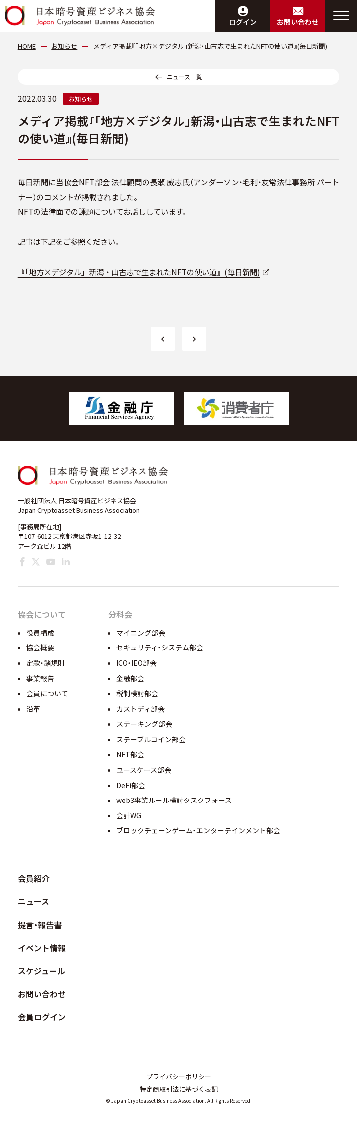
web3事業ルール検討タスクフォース (174, 800)
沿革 (33, 709)
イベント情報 (42, 948)
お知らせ (81, 98)
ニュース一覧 (184, 76)
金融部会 (130, 678)
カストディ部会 (140, 709)
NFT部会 (130, 754)
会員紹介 (34, 878)
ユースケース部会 (143, 770)
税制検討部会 (137, 693)
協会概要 (40, 647)
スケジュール (41, 971)
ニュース (33, 901)
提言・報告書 (40, 925)
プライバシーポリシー (178, 1076)
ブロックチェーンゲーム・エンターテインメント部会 (198, 830)
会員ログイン (42, 1017)
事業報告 (40, 678)
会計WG (128, 815)
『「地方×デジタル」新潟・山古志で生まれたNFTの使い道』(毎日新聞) (139, 271)
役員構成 (40, 633)
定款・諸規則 (45, 663)
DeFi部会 (130, 785)
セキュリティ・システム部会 (159, 647)
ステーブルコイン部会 (151, 739)
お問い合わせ (42, 994)
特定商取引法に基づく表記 (179, 1089)
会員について (47, 693)
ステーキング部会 (144, 724)
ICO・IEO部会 (136, 663)
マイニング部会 (140, 633)
